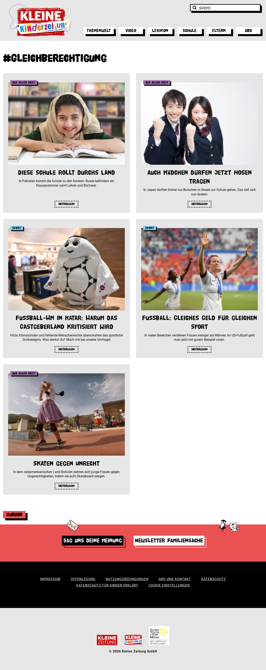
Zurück (14, 514)
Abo (248, 30)
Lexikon (160, 30)
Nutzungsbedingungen (127, 579)
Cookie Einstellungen (169, 585)
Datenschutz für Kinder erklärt (107, 585)
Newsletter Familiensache (169, 540)
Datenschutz (213, 579)
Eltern (219, 30)
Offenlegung (83, 579)
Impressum (50, 579)
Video (130, 30)
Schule (190, 30)
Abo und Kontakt (175, 579)
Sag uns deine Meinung (92, 540)
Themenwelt (99, 30)
